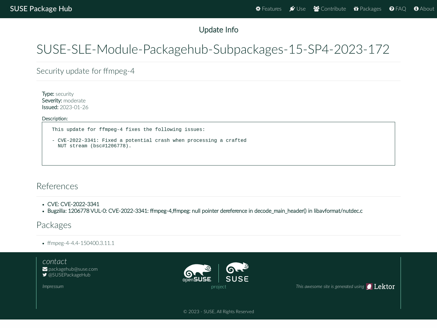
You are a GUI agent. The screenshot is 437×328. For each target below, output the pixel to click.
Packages (367, 9)
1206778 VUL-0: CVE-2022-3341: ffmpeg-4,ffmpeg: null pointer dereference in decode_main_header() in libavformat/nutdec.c (215, 220)
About (424, 9)
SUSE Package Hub (41, 9)
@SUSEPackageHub (66, 283)
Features (269, 9)
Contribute (329, 9)
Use (298, 9)
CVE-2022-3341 (79, 213)
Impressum (52, 295)
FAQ (397, 9)
